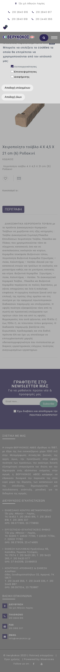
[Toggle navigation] (54, 38)
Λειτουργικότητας (25, 66)
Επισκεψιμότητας (25, 71)
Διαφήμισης (22, 76)
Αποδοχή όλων (13, 97)
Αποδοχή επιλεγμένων (17, 87)
